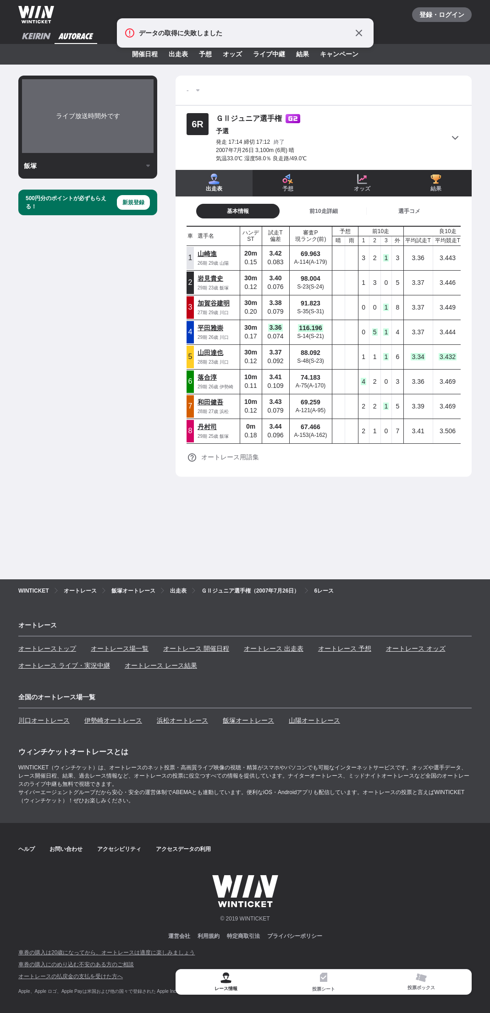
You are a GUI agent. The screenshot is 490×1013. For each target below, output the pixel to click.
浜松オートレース (182, 720)
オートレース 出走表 (273, 648)
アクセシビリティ (119, 849)
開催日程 (145, 54)
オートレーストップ (47, 648)
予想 (205, 54)
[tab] (238, 211)
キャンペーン (339, 54)
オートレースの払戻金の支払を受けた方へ (70, 976)
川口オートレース (44, 720)
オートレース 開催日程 (196, 648)
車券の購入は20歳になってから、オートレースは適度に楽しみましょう (106, 952)
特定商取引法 (243, 936)
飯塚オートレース (248, 720)
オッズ (232, 54)
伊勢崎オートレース (113, 720)
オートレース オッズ (416, 648)
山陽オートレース (314, 720)
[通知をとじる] (359, 33)
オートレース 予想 (344, 648)
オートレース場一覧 (120, 648)
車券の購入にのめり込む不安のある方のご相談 (76, 964)
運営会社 (179, 936)
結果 (302, 54)
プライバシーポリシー (294, 936)
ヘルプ (26, 849)
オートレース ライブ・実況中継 (64, 665)
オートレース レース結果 (161, 665)
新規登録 (133, 202)
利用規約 (209, 936)
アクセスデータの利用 (183, 849)
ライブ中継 (269, 54)
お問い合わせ (66, 849)
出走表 (178, 54)
